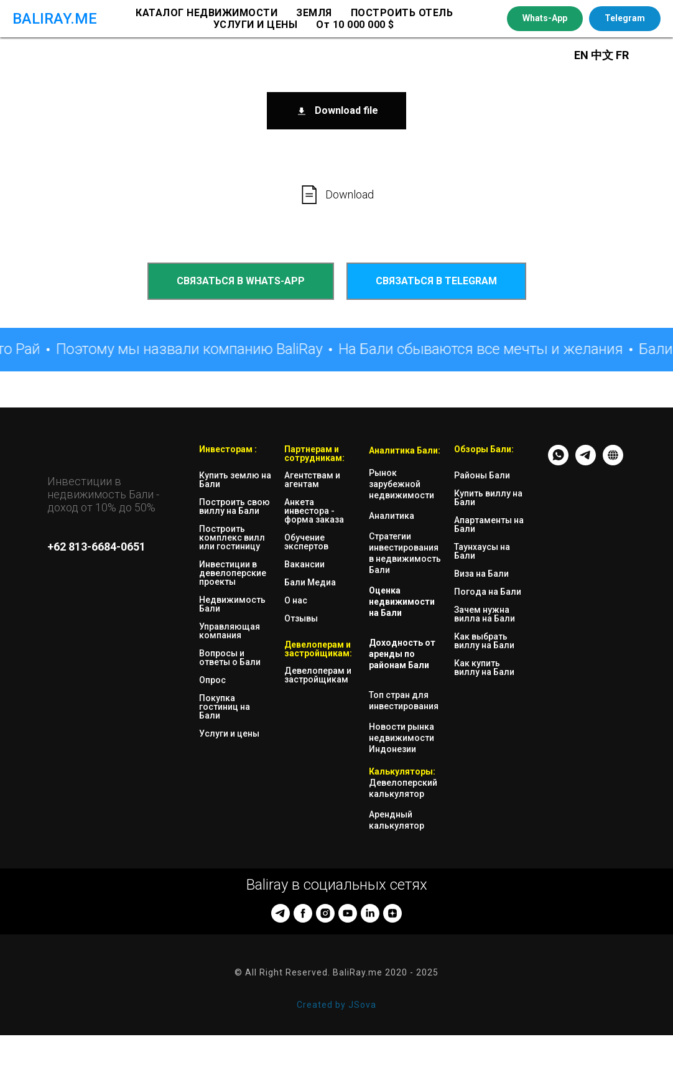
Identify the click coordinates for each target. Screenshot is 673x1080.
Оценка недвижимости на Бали (402, 601)
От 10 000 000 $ (355, 24)
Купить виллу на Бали (488, 497)
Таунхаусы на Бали (482, 551)
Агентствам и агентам (312, 479)
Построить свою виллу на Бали (234, 506)
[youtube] (347, 913)
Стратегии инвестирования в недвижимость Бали (405, 553)
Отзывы (301, 618)
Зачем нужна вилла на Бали (484, 614)
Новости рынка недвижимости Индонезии (401, 738)
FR (622, 55)
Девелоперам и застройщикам (317, 675)
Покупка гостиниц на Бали (224, 707)
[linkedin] (370, 913)
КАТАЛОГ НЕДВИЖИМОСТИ (206, 13)
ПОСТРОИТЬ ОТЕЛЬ (402, 13)
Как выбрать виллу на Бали (484, 640)
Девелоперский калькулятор (403, 788)
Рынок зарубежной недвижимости (401, 484)
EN (581, 55)
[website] (613, 462)
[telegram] (280, 913)
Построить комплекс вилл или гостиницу (232, 537)
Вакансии (304, 564)
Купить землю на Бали (235, 479)
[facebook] (303, 913)
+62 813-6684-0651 (96, 546)
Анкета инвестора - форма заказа (314, 511)
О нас (295, 600)
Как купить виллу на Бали (484, 667)
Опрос (212, 680)
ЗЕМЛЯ (314, 13)
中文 (603, 55)
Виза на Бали (481, 573)
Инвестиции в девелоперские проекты (232, 573)
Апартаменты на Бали (489, 524)
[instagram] (325, 913)
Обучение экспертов (306, 542)
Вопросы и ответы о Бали (230, 657)
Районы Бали (482, 475)
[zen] (392, 913)
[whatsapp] (558, 462)
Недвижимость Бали (232, 604)
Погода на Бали (487, 591)
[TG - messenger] (585, 462)
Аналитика (391, 516)
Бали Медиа (310, 582)
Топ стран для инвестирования (404, 700)
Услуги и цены (229, 733)
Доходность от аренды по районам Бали (402, 654)
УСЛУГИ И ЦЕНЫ (255, 24)
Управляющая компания (229, 631)
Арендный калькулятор (396, 820)
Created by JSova (336, 1005)
